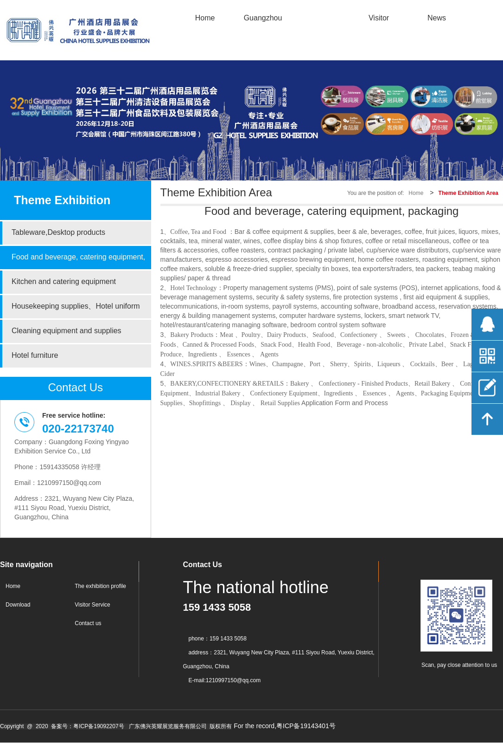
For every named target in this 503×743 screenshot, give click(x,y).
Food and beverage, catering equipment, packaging (78, 261)
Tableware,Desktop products (58, 233)
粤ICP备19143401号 (306, 726)
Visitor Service (92, 605)
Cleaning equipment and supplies (66, 331)
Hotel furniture (35, 356)
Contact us (88, 623)
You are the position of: (375, 193)
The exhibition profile (100, 586)
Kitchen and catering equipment (64, 282)
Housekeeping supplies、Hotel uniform (76, 306)
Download (18, 605)
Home (415, 193)
